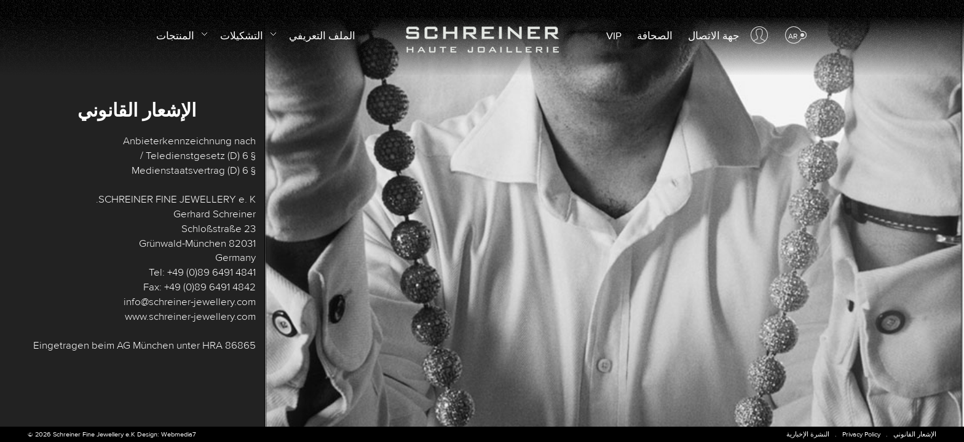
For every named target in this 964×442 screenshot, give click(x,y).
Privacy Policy (861, 434)
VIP (614, 36)
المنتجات (180, 34)
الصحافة (655, 36)
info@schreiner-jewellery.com (190, 302)
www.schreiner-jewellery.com (190, 317)
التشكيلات (247, 34)
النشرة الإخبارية (807, 434)
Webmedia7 (178, 434)
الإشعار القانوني (914, 434)
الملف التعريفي (322, 36)
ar (792, 36)
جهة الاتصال (714, 36)
